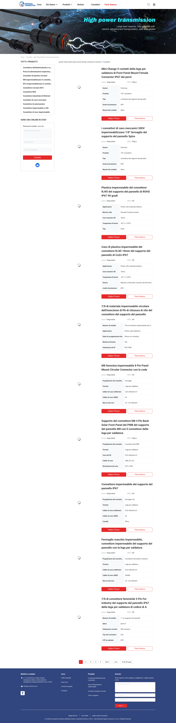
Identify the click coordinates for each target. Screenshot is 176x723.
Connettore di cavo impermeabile (36, 112)
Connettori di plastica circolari (35, 76)
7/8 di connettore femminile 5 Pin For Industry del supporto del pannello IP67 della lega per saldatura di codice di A (125, 603)
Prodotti (29, 57)
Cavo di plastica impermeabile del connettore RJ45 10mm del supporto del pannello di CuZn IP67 (125, 251)
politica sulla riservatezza (100, 715)
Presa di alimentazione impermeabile (37, 72)
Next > (107, 662)
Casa (22, 57)
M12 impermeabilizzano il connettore (37, 84)
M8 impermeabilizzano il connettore (37, 80)
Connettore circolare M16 (33, 88)
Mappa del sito (72, 715)
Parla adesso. (140, 118)
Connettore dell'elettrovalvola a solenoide (37, 68)
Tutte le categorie (93, 695)
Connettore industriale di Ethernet (36, 96)
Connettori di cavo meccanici (34, 100)
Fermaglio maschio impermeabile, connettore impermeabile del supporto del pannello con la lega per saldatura (126, 543)
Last (115, 662)
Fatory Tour (64, 682)
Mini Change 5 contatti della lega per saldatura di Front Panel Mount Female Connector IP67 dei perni (124, 73)
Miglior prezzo (114, 118)
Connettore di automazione (34, 104)
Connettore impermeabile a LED (35, 108)
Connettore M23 (29, 92)
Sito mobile (84, 715)
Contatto (37, 157)
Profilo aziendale (66, 678)
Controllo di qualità (66, 686)
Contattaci (64, 691)
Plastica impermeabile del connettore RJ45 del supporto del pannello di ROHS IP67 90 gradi (125, 191)
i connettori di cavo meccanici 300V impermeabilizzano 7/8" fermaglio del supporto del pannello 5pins (124, 132)
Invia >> (121, 705)
